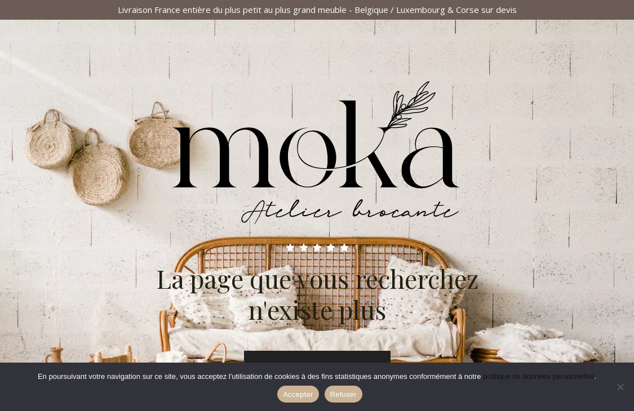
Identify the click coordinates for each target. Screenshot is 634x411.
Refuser (343, 394)
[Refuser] (620, 386)
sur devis (499, 9)
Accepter (298, 394)
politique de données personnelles (538, 376)
